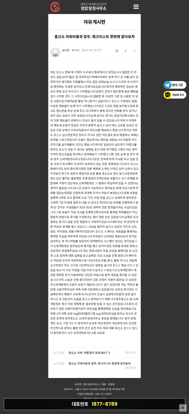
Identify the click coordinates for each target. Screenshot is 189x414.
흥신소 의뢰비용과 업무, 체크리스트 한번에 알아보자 (100, 363)
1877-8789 (94, 404)
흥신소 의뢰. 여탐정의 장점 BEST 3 (89, 353)
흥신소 (60, 72)
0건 (65, 50)
